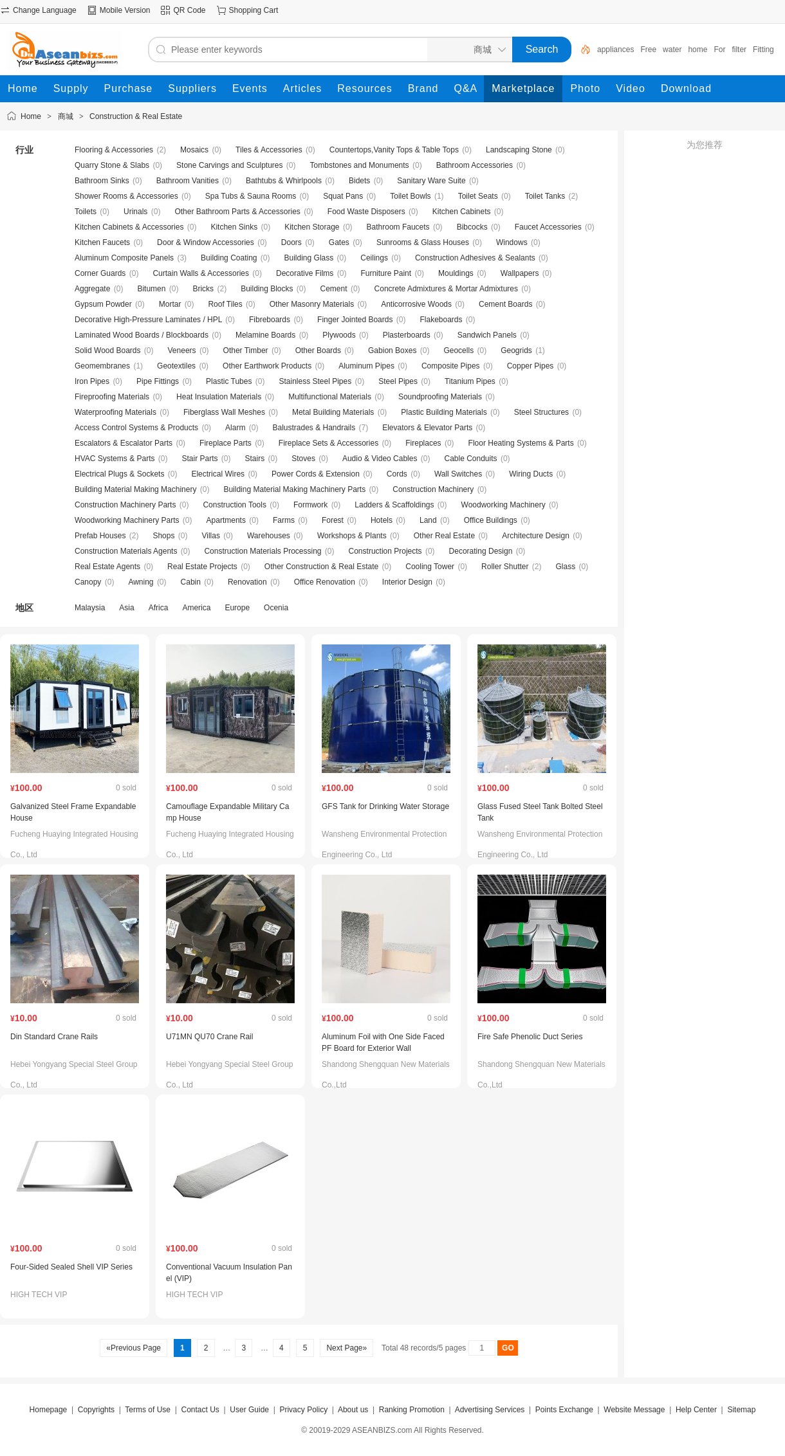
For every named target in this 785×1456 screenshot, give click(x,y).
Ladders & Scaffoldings (394, 504)
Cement (333, 288)
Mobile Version (125, 10)
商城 (65, 116)
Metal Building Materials (333, 412)
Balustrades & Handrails (313, 427)
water (672, 49)
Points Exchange (564, 1409)
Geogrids (516, 350)
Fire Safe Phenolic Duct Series (529, 1036)
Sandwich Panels (487, 335)
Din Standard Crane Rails (54, 1036)
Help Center (696, 1409)
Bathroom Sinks (102, 180)
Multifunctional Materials (329, 396)
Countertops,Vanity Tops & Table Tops (394, 149)
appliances (615, 49)
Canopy (88, 582)
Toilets (86, 211)
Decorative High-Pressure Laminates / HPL (148, 319)
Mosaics (194, 149)
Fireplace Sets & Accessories (328, 443)
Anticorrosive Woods (416, 304)
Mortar (170, 304)
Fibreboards (269, 319)
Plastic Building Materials (443, 412)
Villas (210, 535)
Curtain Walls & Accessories (200, 273)
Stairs (255, 458)
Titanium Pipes (470, 381)
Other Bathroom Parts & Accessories (237, 211)
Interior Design (407, 582)
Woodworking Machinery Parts (127, 520)
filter (739, 49)
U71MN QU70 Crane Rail (209, 1036)
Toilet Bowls (410, 196)
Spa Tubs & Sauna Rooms (250, 196)
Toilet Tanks (545, 196)
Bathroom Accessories (474, 165)
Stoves (303, 458)
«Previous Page (133, 1347)
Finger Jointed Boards (354, 319)
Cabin (191, 582)
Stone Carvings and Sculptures (229, 165)
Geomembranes (102, 365)
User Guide (249, 1409)
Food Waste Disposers (366, 211)
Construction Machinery (433, 489)
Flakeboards (441, 319)
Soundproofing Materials (440, 396)
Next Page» (346, 1347)
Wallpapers (520, 273)
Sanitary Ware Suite (431, 180)
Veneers (182, 350)
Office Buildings (490, 520)
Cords (397, 473)
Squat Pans (343, 196)
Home (31, 116)
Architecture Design (535, 535)
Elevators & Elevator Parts (427, 427)
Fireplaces (423, 443)
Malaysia (90, 607)
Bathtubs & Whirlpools (284, 180)
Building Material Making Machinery (135, 489)
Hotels (381, 520)
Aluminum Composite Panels (124, 257)
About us (353, 1409)
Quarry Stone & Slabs (112, 165)
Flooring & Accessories (114, 149)
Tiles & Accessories (269, 149)
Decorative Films (304, 273)
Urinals (135, 211)
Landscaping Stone (519, 149)
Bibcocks (472, 227)
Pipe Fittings (157, 381)
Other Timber (245, 350)
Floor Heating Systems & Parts (521, 443)
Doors (291, 242)
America (196, 607)
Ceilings (374, 257)
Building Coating (229, 257)
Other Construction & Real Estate (321, 566)
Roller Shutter (504, 566)
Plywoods (338, 335)
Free (648, 49)
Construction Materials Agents (126, 551)
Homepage (49, 1409)
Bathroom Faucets (398, 227)
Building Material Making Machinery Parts (294, 489)
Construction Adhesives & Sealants (475, 257)
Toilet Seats (478, 196)
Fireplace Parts (225, 443)
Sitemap (741, 1409)
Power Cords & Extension (316, 473)
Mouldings (456, 273)
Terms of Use (148, 1409)
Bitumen (151, 288)
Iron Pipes (92, 381)
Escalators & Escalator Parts (123, 443)
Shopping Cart (254, 10)
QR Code (189, 10)
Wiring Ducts (531, 473)
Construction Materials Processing (262, 551)
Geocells (458, 350)
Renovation (247, 582)
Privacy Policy (303, 1409)
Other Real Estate (444, 535)
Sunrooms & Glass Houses (422, 242)
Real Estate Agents (107, 566)
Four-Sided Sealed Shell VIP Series (71, 1266)
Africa (159, 607)
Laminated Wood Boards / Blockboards (141, 335)
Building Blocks (267, 288)
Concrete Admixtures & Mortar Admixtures (446, 288)
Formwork (310, 504)
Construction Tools (234, 504)
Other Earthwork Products (267, 365)
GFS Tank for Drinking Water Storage (385, 806)
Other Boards (318, 350)
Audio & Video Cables (380, 458)
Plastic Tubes (229, 381)
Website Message (634, 1409)
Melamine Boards (265, 335)
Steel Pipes (398, 381)
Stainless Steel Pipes (315, 381)
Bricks (203, 288)
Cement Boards (505, 304)
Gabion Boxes (392, 350)
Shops (163, 535)
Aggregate (92, 288)
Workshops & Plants (352, 535)
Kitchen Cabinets (461, 211)
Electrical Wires (218, 473)
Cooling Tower (429, 566)
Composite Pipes (450, 365)
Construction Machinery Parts (125, 504)
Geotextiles (176, 365)
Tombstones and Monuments (359, 165)
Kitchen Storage (311, 227)
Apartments (226, 520)
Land (428, 520)
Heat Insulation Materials (218, 396)
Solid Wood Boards (108, 350)
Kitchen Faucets (102, 242)
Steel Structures (541, 412)
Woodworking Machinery (503, 504)
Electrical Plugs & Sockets (119, 473)
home (697, 49)
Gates (339, 242)
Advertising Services (490, 1409)
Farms (284, 520)
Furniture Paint (385, 273)
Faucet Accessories (548, 227)
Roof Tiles (225, 304)
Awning (140, 582)
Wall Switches (458, 473)
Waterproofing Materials (115, 412)
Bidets (359, 180)
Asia (126, 607)
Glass (566, 566)
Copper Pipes (530, 365)
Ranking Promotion (412, 1409)
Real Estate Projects (202, 566)
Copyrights (96, 1409)
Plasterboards (406, 335)
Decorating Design (481, 551)
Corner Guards (100, 273)
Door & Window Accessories (205, 242)
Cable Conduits (470, 458)
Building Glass (309, 257)
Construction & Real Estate (135, 116)
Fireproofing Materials (112, 396)
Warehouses (268, 535)
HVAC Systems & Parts (114, 458)
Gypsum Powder (103, 304)
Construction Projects (385, 551)
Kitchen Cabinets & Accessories (129, 227)
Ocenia (276, 607)
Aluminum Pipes (366, 365)
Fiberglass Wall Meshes (224, 412)
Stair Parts (200, 458)
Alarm (235, 427)
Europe (237, 607)
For (719, 49)
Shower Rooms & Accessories (126, 196)
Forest (333, 520)
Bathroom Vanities (187, 180)
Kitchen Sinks (233, 227)
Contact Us (200, 1409)
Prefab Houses (100, 535)
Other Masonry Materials (312, 304)
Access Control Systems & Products (136, 427)
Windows (512, 242)
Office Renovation (324, 582)
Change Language (45, 10)
